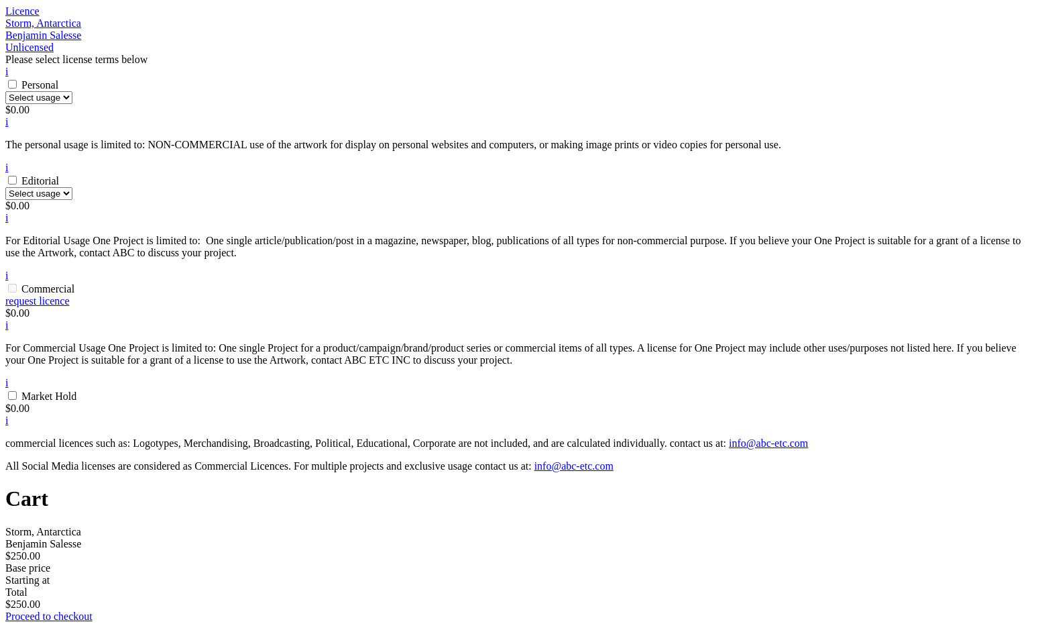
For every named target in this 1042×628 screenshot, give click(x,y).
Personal (39, 85)
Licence (22, 11)
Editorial (40, 181)
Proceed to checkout (49, 616)
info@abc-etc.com (768, 443)
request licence (37, 301)
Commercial (47, 289)
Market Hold (48, 396)
